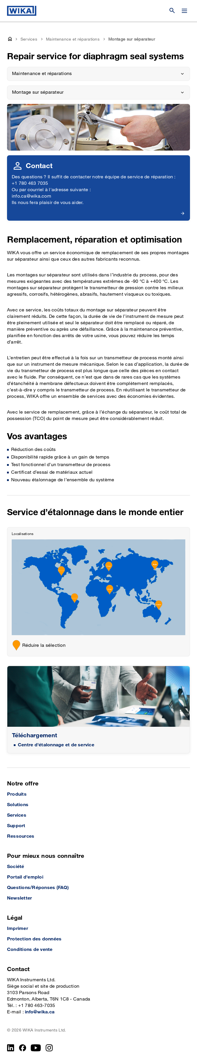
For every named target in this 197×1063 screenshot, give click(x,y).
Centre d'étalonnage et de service (56, 745)
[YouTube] (36, 1047)
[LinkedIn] (10, 1047)
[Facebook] (22, 1047)
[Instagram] (49, 1047)
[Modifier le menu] (184, 10)
